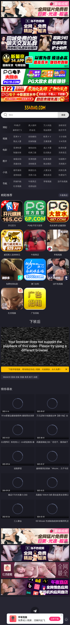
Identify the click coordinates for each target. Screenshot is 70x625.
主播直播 (47, 141)
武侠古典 (62, 170)
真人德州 (32, 125)
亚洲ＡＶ (17, 136)
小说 (5, 172)
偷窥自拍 (17, 159)
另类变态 (62, 152)
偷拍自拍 (32, 147)
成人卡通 (47, 147)
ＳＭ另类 (62, 141)
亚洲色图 (32, 159)
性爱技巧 (62, 175)
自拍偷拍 (32, 136)
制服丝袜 (17, 152)
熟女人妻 (17, 141)
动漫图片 (62, 159)
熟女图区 (47, 163)
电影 (5, 149)
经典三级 (32, 152)
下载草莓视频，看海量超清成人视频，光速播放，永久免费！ (38, 369)
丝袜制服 (32, 141)
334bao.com (34, 108)
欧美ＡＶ (47, 136)
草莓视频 (47, 181)
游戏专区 (62, 125)
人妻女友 (47, 170)
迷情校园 (17, 175)
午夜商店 (32, 181)
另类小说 (32, 175)
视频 (5, 138)
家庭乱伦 (32, 170)
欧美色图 (47, 159)
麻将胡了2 (17, 130)
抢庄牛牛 (62, 130)
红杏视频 (17, 186)
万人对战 (47, 125)
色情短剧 (32, 186)
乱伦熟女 (47, 152)
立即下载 (55, 618)
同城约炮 (17, 181)
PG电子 (17, 125)
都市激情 (17, 170)
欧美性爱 (62, 147)
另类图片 (62, 163)
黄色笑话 (47, 175)
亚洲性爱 (17, 147)
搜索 (63, 115)
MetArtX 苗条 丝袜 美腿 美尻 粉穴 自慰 (20, 377)
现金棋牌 (47, 130)
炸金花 (32, 130)
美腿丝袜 (17, 163)
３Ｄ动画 (62, 136)
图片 (5, 160)
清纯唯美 (32, 163)
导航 (5, 183)
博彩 (5, 127)
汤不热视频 (62, 181)
